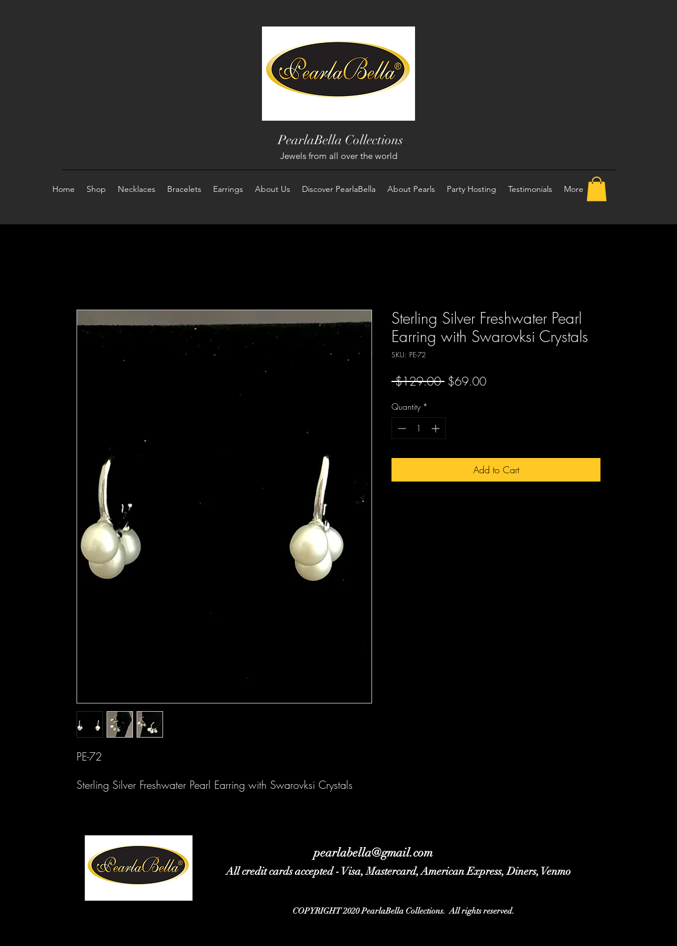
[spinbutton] (418, 428)
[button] (596, 189)
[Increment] (436, 428)
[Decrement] (400, 428)
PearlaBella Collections (340, 140)
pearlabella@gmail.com (373, 852)
